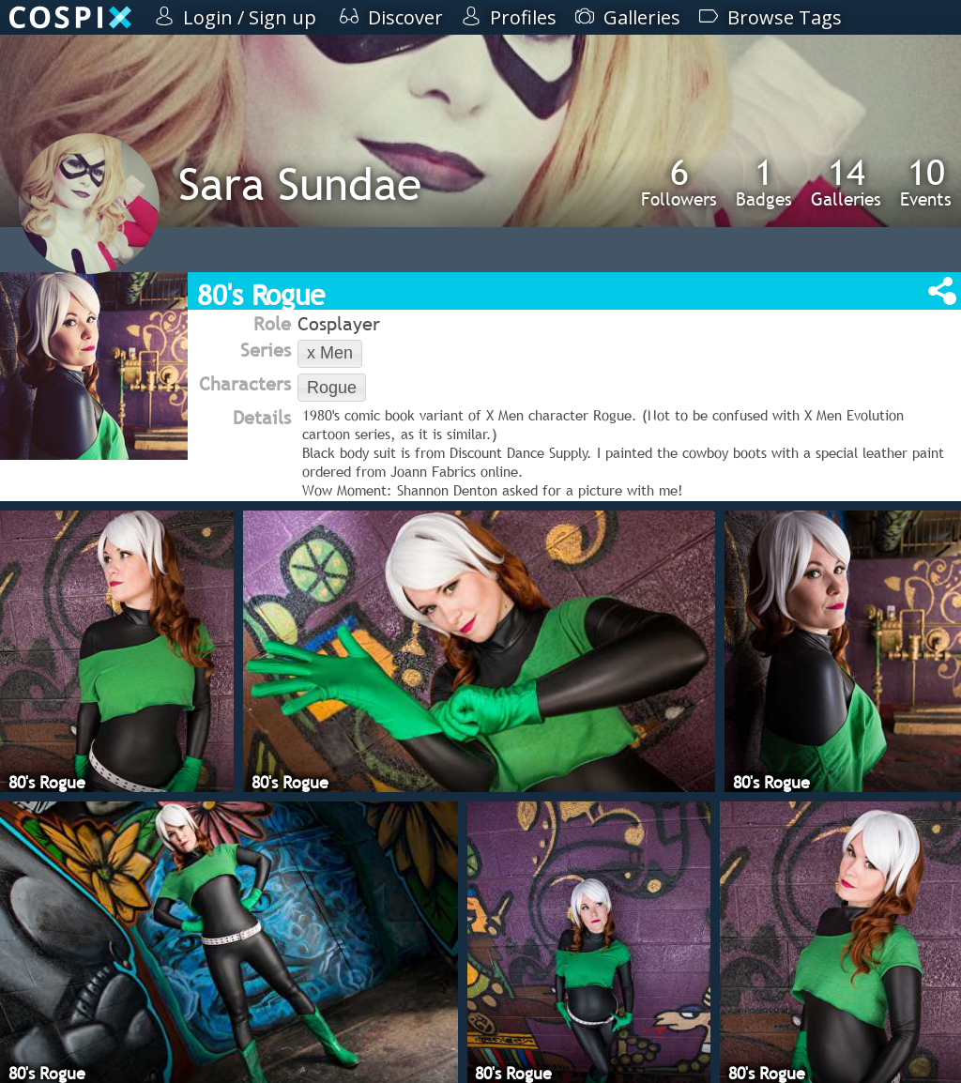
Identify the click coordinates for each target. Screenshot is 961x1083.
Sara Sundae (299, 183)
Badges (764, 182)
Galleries (846, 182)
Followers (679, 182)
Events (926, 182)
